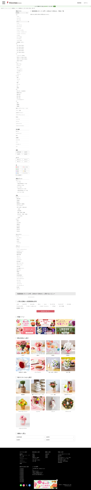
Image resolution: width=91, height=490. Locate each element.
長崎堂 (18, 271)
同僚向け (18, 227)
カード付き (19, 181)
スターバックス (19, 264)
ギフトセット (22, 457)
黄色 (24, 171)
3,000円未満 (18, 152)
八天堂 (18, 273)
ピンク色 (25, 167)
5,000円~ (18, 154)
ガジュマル (19, 19)
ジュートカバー (19, 69)
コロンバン (19, 257)
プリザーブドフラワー (20, 125)
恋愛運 (18, 106)
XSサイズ (18, 159)
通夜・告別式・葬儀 (21, 212)
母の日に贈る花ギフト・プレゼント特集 (64, 457)
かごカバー (19, 65)
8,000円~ (26, 154)
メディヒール (19, 283)
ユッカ (18, 23)
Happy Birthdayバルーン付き (23, 190)
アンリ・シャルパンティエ (21, 249)
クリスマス (19, 242)
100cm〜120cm (19, 60)
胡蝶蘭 (17, 137)
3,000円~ (26, 152)
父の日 (18, 241)
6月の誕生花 (22, 474)
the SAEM (18, 261)
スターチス (18, 139)
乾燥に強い (19, 94)
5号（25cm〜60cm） (20, 48)
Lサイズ (25, 161)
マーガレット (18, 144)
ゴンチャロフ (19, 259)
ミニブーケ (18, 119)
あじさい (17, 131)
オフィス (18, 84)
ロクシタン (19, 280)
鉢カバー (17, 62)
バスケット (19, 74)
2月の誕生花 (22, 469)
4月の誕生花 (22, 472)
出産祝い (18, 200)
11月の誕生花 (22, 480)
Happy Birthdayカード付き (22, 183)
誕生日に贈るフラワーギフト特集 (63, 458)
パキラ (18, 16)
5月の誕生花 (22, 473)
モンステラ (19, 18)
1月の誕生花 (22, 468)
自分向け (18, 231)
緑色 (17, 169)
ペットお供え (20, 215)
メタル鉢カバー (19, 70)
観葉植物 (13, 8)
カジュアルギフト (20, 205)
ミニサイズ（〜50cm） (21, 55)
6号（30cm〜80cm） (20, 50)
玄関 (17, 77)
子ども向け (19, 222)
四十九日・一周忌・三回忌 (22, 214)
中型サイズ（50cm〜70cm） (22, 57)
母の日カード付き (21, 185)
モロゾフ (18, 288)
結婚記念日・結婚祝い (21, 203)
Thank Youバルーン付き (22, 188)
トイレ (18, 80)
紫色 (17, 171)
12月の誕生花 (22, 481)
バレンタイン (19, 237)
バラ (17, 142)
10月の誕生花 (22, 479)
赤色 (17, 167)
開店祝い (18, 202)
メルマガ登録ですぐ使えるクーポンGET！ (43, 6)
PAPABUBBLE (19, 275)
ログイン (86, 2)
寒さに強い (19, 96)
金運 (17, 102)
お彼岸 (19, 217)
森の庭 (18, 287)
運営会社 (60, 484)
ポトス (17, 8)
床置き (18, 87)
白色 (24, 169)
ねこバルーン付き (21, 192)
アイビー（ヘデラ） (20, 30)
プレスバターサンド (20, 278)
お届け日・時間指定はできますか (37, 472)
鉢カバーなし (19, 63)
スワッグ (17, 121)
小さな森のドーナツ (20, 268)
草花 (17, 135)
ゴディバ (18, 256)
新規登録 (79, 2)
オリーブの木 (61, 306)
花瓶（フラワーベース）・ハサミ (22, 108)
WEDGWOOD (19, 252)
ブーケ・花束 (18, 110)
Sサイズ (25, 159)
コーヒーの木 (19, 40)
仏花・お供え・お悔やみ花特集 (63, 461)
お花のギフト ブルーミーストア (6, 8)
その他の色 (18, 175)
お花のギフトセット (19, 112)
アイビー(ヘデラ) (20, 306)
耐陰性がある (19, 92)
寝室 (17, 82)
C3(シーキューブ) (20, 263)
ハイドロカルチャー (20, 99)
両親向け (18, 224)
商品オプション (18, 180)
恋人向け (18, 229)
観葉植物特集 (60, 462)
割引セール (59, 456)
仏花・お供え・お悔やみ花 (21, 207)
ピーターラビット (20, 276)
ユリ (17, 146)
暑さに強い (19, 97)
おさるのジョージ (20, 251)
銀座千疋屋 (19, 254)
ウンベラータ (19, 25)
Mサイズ (18, 161)
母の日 (18, 239)
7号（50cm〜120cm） (21, 52)
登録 (54, 6)
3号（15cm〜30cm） (20, 45)
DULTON (18, 266)
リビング (18, 79)
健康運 (18, 104)
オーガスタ (19, 28)
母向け (18, 220)
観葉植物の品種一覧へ (45, 311)
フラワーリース (19, 123)
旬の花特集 (59, 455)
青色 (17, 173)
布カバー (18, 72)
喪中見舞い (20, 210)
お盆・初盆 (34, 461)
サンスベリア (19, 26)
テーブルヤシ (19, 38)
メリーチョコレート (20, 285)
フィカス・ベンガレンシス (21, 31)
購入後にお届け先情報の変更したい (38, 474)
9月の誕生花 (22, 478)
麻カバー (18, 67)
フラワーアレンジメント (20, 114)
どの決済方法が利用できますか (37, 473)
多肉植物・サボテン (20, 42)
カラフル (25, 173)
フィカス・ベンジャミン (21, 33)
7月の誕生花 (22, 475)
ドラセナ (18, 35)
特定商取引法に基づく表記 (67, 484)
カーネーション (19, 133)
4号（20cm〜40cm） (20, 47)
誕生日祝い (19, 198)
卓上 (17, 86)
